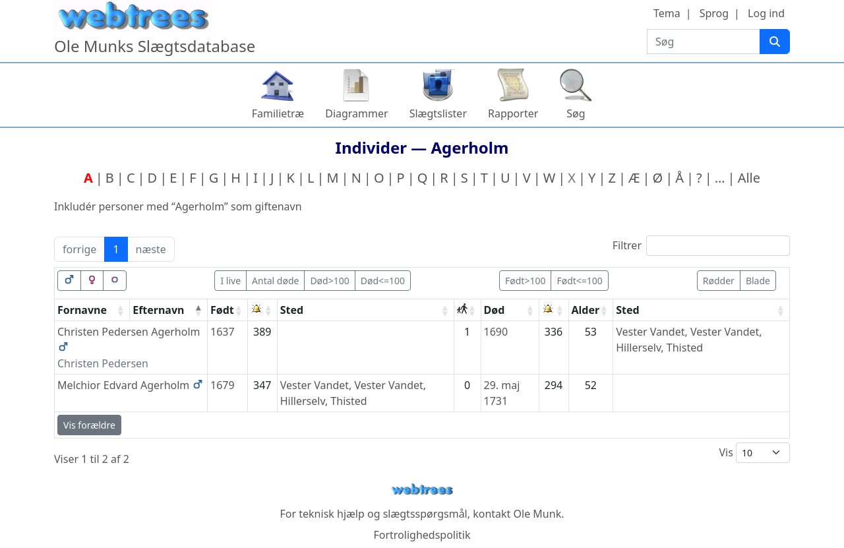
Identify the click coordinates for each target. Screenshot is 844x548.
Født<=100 (579, 280)
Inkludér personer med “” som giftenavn (178, 206)
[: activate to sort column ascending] (263, 310)
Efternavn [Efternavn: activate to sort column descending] (158, 310)
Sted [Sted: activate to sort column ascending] (291, 310)
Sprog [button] (714, 13)
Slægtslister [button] (438, 113)
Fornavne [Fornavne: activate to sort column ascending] (82, 310)
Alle (749, 178)
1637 (222, 331)
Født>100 (525, 280)
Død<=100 (383, 280)
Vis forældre (89, 425)
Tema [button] (666, 13)
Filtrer (701, 245)
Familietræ (278, 113)
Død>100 (329, 280)
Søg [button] (575, 113)
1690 (496, 331)
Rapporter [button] (513, 113)
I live (230, 280)
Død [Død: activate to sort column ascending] (494, 310)
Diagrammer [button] (356, 113)
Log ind (766, 13)
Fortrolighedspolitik (421, 535)
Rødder (719, 280)
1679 (222, 385)
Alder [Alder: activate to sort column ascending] (586, 310)
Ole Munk (538, 513)
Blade (758, 280)
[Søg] (775, 41)
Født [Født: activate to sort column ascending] (222, 310)
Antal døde (275, 280)
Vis (754, 452)
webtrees (422, 490)
